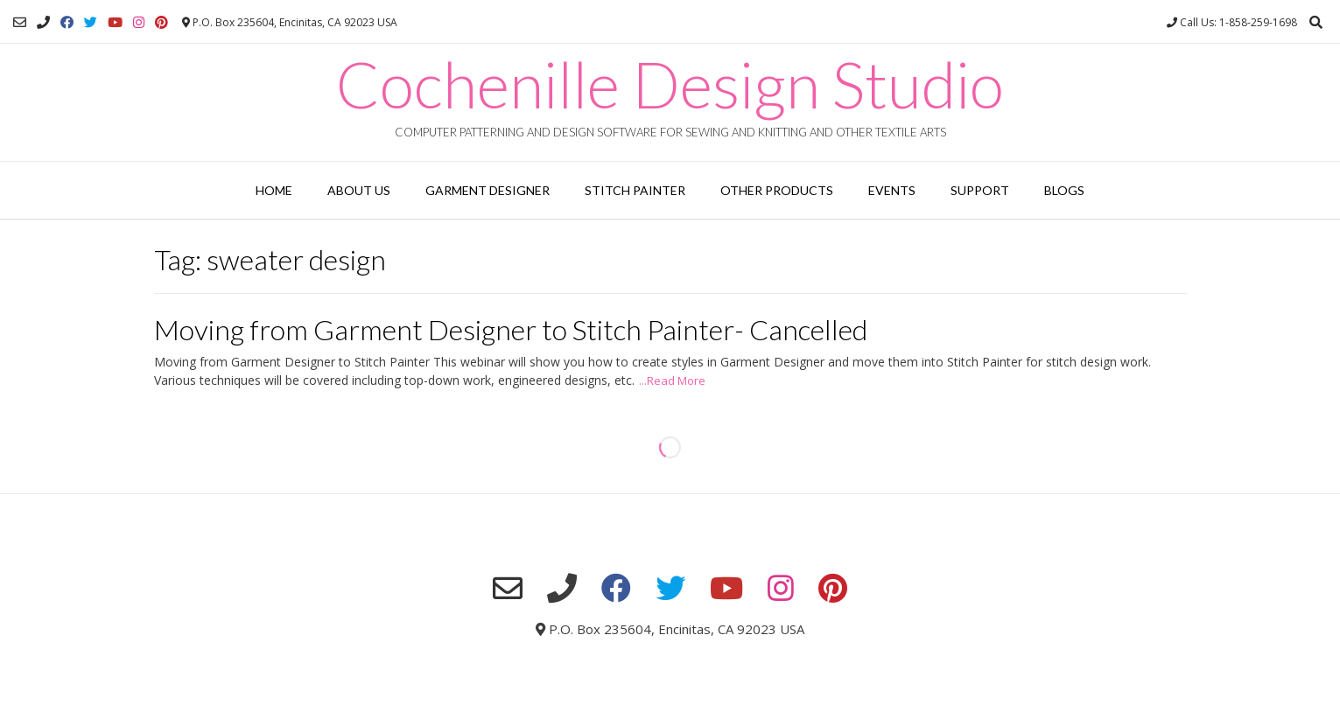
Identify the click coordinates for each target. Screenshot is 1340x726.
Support (980, 190)
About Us (358, 190)
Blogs (1064, 190)
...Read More (672, 380)
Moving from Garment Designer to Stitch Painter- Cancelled (510, 329)
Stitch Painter (635, 190)
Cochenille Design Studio (670, 83)
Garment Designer (487, 190)
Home (274, 190)
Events (892, 190)
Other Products (776, 190)
